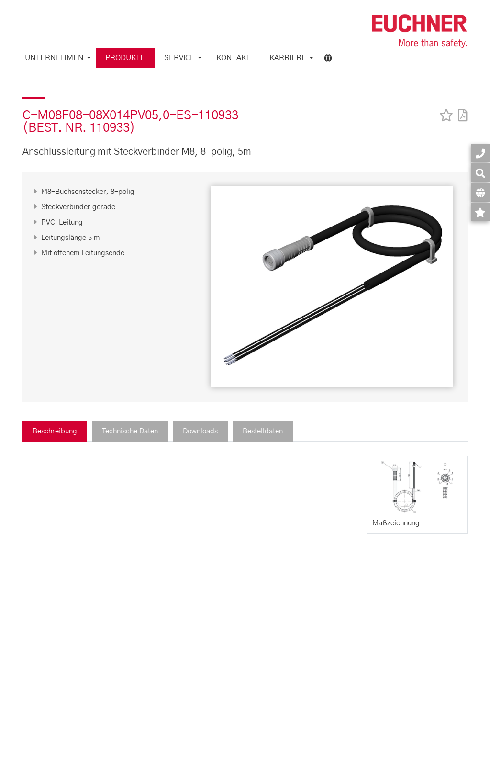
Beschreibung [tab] (55, 431)
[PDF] (460, 109)
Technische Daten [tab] (130, 431)
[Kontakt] (480, 153)
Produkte (125, 58)
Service (179, 58)
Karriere (287, 58)
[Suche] (480, 172)
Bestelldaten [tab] (263, 431)
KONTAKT (233, 58)
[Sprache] (480, 192)
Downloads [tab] (200, 431)
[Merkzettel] (480, 212)
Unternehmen (54, 58)
